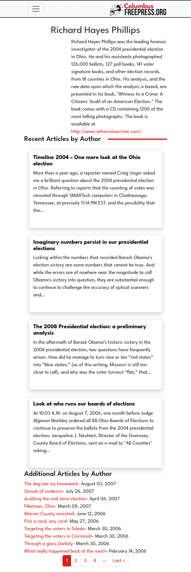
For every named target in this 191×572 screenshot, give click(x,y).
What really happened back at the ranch (65, 551)
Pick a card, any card (45, 521)
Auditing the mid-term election (55, 499)
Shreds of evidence (43, 491)
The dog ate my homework (51, 484)
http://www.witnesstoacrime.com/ (106, 131)
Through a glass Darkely (48, 544)
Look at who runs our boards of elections (84, 404)
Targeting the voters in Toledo (54, 529)
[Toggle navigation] (36, 9)
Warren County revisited (49, 514)
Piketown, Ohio (39, 506)
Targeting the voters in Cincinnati (58, 536)
